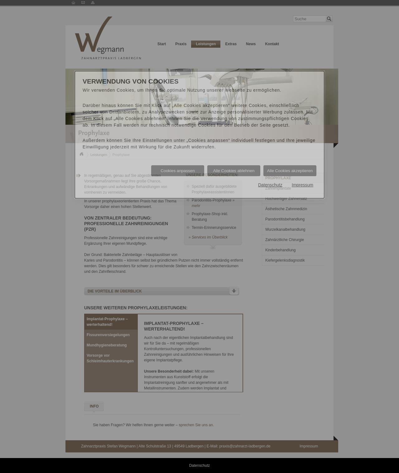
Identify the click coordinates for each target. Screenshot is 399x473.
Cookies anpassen (178, 170)
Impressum (302, 184)
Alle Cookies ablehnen (234, 170)
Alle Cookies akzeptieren (290, 170)
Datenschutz (270, 184)
